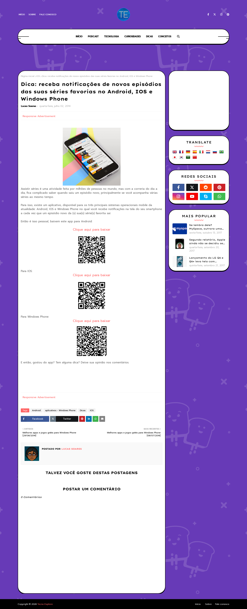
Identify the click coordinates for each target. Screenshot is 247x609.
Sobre (32, 14)
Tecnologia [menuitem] (111, 36)
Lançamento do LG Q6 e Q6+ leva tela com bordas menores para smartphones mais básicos (206, 259)
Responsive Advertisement (39, 116)
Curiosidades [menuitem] (132, 36)
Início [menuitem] (79, 36)
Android (36, 410)
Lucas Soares (28, 106)
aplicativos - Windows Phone (60, 410)
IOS (38, 76)
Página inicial (27, 76)
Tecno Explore (45, 604)
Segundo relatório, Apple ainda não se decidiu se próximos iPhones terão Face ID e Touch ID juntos (207, 241)
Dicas (83, 410)
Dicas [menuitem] (149, 36)
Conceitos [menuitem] (164, 36)
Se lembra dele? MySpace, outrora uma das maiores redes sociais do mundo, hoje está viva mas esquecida (206, 227)
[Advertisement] (123, 58)
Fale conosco (47, 14)
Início (22, 14)
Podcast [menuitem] (93, 36)
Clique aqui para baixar (91, 229)
